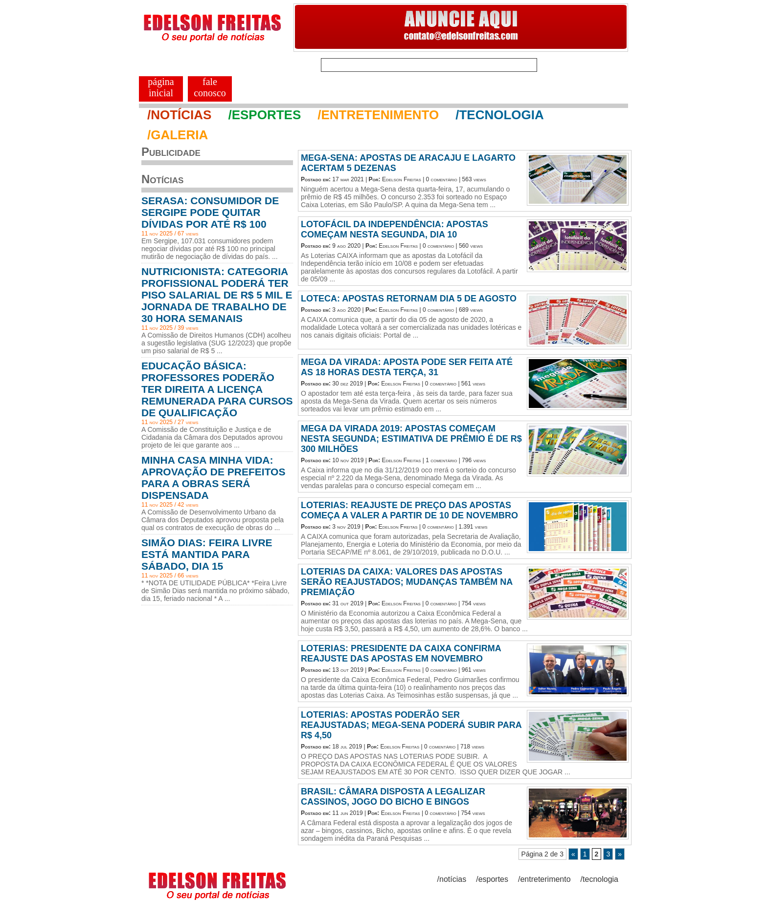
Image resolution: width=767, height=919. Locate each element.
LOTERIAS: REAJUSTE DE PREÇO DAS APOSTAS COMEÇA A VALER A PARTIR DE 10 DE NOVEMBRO (409, 510)
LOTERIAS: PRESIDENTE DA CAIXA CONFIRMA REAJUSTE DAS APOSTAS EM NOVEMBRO (401, 653)
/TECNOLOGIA (499, 114)
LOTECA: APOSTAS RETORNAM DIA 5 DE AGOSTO (409, 298)
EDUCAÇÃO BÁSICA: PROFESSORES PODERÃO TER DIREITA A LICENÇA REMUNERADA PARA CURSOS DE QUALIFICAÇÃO (217, 389)
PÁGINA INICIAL (161, 87)
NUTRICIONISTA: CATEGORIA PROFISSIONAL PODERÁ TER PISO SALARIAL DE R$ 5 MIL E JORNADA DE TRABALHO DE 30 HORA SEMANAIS (216, 295)
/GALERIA (177, 135)
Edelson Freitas (401, 179)
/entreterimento (544, 879)
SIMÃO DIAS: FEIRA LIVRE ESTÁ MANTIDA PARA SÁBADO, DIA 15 (206, 554)
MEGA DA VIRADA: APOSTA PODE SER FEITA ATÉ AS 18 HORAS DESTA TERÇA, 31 (407, 367)
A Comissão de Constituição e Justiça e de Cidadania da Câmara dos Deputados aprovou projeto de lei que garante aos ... (212, 437)
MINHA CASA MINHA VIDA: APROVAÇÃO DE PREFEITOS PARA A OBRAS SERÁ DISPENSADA (213, 477)
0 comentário (441, 179)
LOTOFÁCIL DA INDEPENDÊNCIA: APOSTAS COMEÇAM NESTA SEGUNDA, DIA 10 (394, 229)
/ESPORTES (264, 114)
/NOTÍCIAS (179, 114)
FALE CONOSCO (210, 87)
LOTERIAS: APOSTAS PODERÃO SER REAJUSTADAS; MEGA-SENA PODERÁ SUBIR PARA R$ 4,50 (411, 725)
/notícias (452, 879)
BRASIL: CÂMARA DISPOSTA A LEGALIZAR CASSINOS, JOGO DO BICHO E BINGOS (393, 797)
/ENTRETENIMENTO (378, 114)
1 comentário (441, 460)
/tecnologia (599, 879)
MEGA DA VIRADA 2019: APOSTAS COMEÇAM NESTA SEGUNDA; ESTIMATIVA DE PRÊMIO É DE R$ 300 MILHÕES (411, 439)
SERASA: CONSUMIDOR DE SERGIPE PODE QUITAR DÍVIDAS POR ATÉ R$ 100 (210, 212)
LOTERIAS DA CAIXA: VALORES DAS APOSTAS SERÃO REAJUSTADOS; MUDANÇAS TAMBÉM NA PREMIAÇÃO (407, 582)
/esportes (492, 879)
